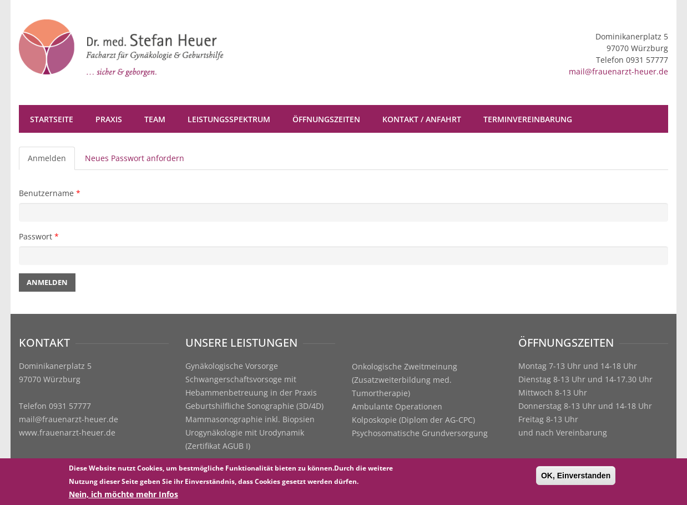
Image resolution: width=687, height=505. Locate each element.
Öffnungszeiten (326, 119)
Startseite (51, 119)
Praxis (108, 119)
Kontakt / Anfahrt (421, 119)
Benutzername (49, 193)
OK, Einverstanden (575, 476)
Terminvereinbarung (527, 119)
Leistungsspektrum (229, 119)
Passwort (39, 236)
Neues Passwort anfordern (134, 158)
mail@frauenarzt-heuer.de (618, 71)
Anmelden (51, 161)
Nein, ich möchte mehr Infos (123, 495)
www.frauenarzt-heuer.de (67, 432)
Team (154, 119)
